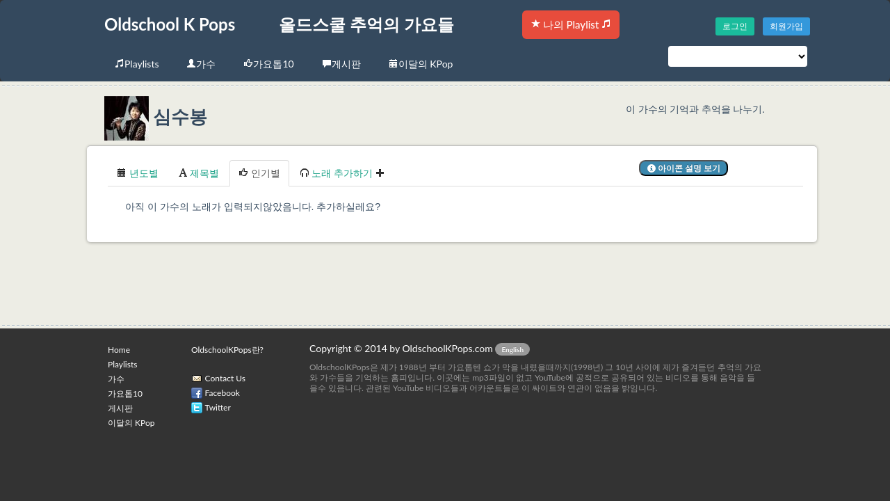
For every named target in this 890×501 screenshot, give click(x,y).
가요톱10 (268, 64)
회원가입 (786, 26)
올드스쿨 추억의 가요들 (366, 24)
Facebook (222, 393)
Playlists (137, 64)
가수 (201, 64)
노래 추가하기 (342, 173)
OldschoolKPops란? (227, 349)
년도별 (138, 173)
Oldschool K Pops (169, 24)
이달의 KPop (421, 64)
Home (119, 349)
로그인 (734, 26)
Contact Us (225, 378)
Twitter (218, 407)
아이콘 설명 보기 (684, 168)
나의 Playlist (571, 24)
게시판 (341, 64)
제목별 (199, 173)
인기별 (259, 173)
